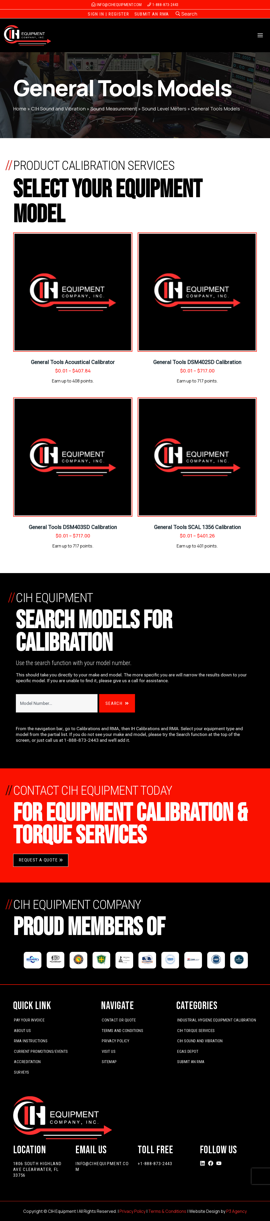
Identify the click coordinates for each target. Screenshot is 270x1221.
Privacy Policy (115, 1041)
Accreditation (27, 1061)
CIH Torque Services (196, 1030)
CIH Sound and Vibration (58, 108)
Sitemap (109, 1061)
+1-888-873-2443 (155, 1163)
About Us (22, 1030)
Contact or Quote (119, 1020)
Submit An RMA (191, 1061)
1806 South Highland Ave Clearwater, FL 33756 (37, 1169)
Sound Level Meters (164, 108)
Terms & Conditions (167, 1211)
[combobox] (56, 703)
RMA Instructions (30, 1041)
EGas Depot (187, 1051)
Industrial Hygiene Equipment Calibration (216, 1020)
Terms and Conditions (122, 1030)
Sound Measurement (113, 108)
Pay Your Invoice (29, 1020)
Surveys (21, 1072)
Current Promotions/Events (41, 1051)
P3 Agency (236, 1211)
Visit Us (108, 1051)
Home (19, 108)
